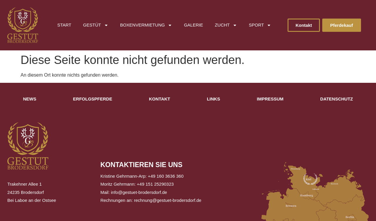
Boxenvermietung (146, 25)
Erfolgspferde (92, 98)
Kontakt (159, 98)
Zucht (226, 25)
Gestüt (95, 25)
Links (213, 98)
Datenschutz (336, 98)
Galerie (193, 24)
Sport (260, 25)
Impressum (270, 98)
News (29, 98)
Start (64, 24)
